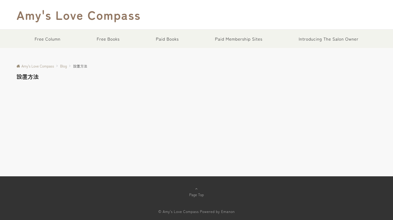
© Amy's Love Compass (178, 211)
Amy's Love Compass (78, 15)
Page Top (196, 191)
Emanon (228, 211)
